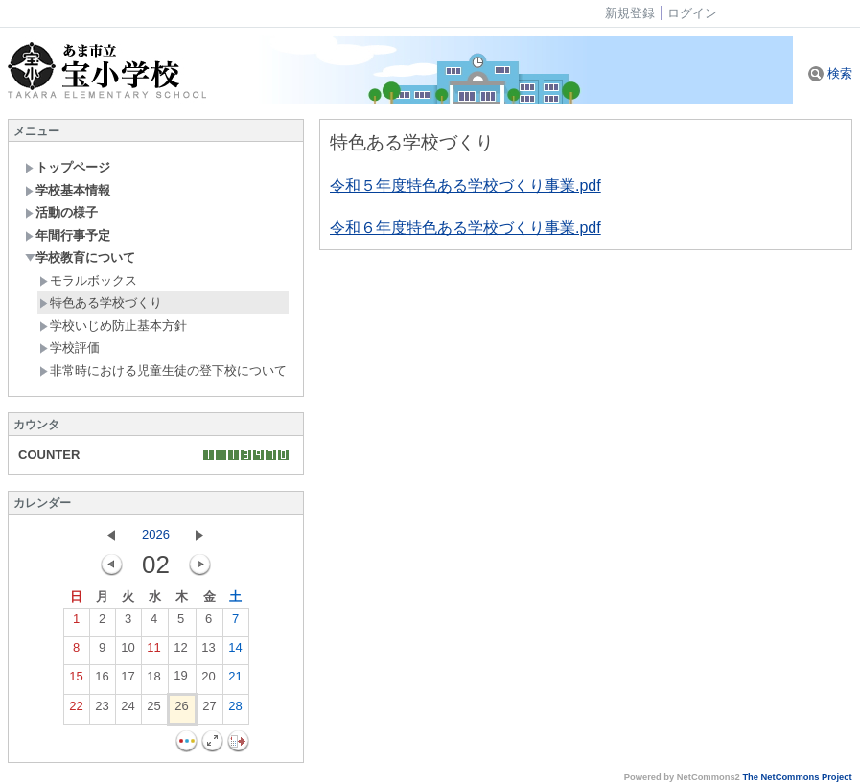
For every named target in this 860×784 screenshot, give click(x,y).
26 (181, 710)
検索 (830, 73)
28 (235, 710)
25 (153, 710)
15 (75, 680)
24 (127, 710)
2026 (156, 534)
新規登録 (630, 13)
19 (180, 679)
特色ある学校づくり (100, 302)
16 (101, 680)
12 (180, 651)
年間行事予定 (67, 235)
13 (208, 651)
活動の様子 (61, 212)
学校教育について (80, 257)
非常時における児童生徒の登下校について (163, 370)
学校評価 (69, 347)
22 (75, 710)
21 (235, 680)
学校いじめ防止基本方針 (113, 325)
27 (209, 710)
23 (101, 710)
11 (153, 651)
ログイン (692, 13)
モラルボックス (88, 280)
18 (153, 680)
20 (208, 680)
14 (235, 651)
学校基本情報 (67, 190)
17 (127, 680)
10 (127, 651)
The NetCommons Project (796, 777)
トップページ (67, 167)
